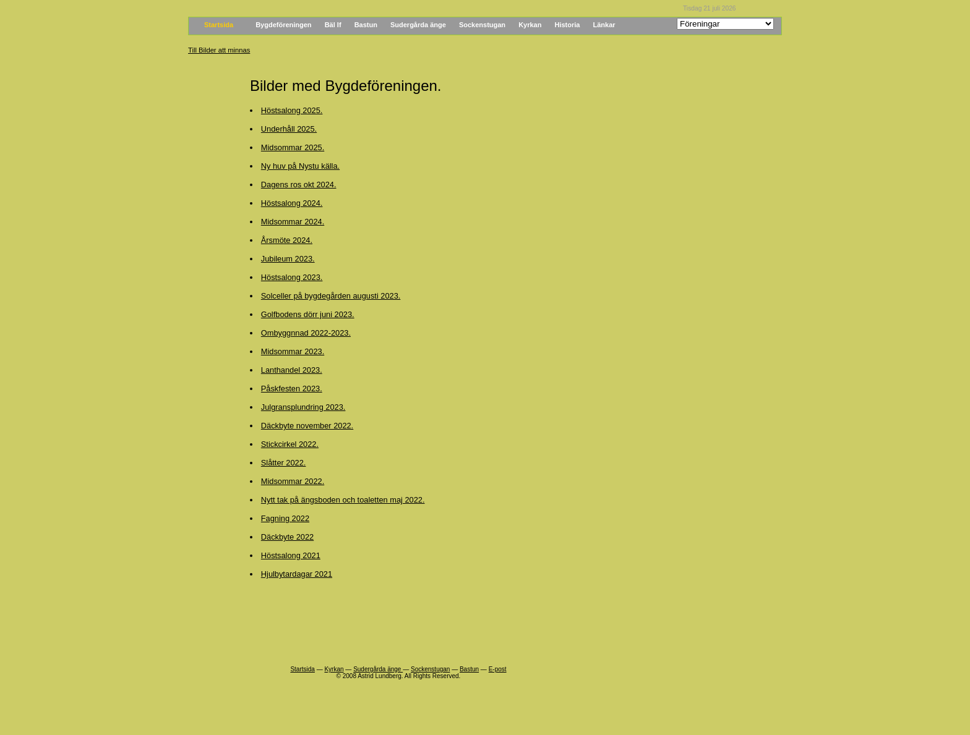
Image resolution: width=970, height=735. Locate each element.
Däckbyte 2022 (287, 537)
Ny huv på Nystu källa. (300, 166)
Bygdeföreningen (283, 24)
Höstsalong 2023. (292, 277)
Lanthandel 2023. (291, 370)
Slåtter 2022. (283, 462)
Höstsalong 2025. (292, 110)
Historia (567, 24)
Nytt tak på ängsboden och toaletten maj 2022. (343, 499)
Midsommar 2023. (292, 351)
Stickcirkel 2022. (290, 444)
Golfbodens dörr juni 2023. (307, 314)
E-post (498, 669)
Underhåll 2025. (289, 129)
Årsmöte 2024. (286, 240)
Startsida (218, 24)
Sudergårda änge (418, 24)
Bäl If (333, 24)
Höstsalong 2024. (292, 203)
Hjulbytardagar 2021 (296, 574)
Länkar (604, 24)
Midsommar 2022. (292, 481)
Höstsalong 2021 (290, 555)
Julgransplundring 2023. (303, 407)
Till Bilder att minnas (219, 50)
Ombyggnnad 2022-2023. (306, 333)
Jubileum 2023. (288, 258)
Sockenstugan (482, 24)
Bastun (365, 24)
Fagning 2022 (285, 518)
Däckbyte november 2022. (307, 425)
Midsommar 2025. (292, 147)
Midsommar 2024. (292, 221)
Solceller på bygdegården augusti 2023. (331, 295)
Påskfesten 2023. (291, 388)
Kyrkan (529, 24)
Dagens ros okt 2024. (299, 184)
